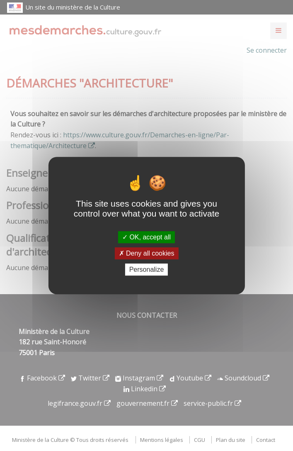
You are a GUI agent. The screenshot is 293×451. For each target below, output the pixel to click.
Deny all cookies (146, 253)
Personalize (146, 269)
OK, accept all (146, 237)
